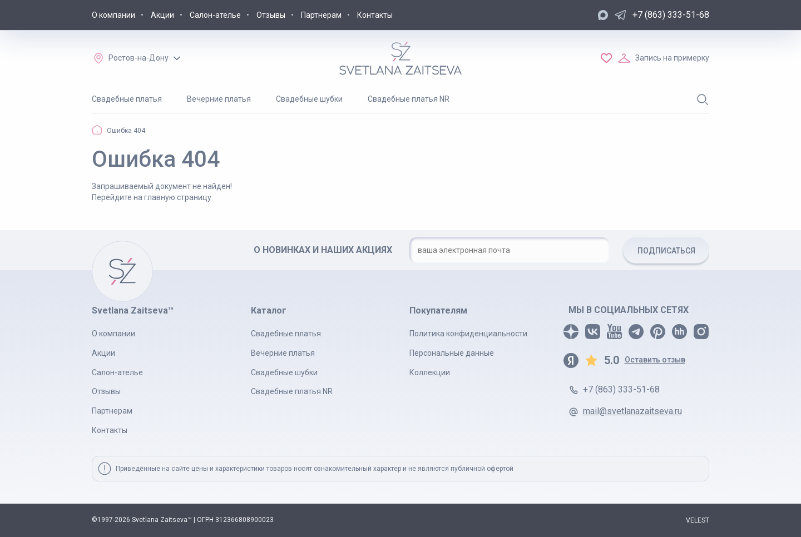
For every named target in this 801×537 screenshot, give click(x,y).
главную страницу (177, 197)
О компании (113, 15)
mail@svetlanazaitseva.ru (632, 411)
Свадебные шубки (309, 99)
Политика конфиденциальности (468, 333)
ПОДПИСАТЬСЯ (666, 250)
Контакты (375, 15)
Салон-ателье (215, 15)
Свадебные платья (127, 99)
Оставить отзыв (655, 359)
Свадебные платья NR (408, 99)
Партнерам (321, 15)
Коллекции (429, 372)
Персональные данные (451, 353)
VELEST (697, 520)
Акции (162, 15)
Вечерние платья (219, 99)
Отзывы (270, 15)
